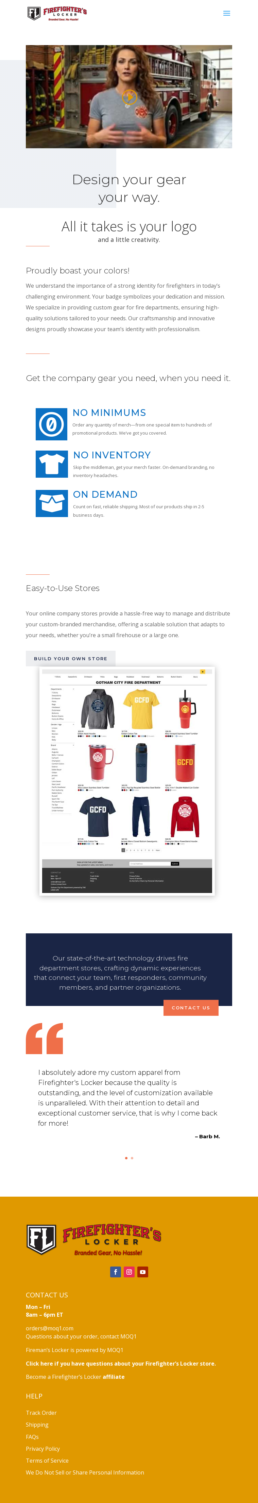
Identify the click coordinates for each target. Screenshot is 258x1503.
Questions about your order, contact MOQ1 (81, 1336)
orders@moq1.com (49, 1328)
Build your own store (70, 658)
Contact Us (191, 1007)
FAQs (32, 1437)
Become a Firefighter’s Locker (75, 1377)
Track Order (41, 1412)
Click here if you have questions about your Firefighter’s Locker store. (121, 1363)
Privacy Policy (43, 1448)
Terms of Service (47, 1460)
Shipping (37, 1424)
